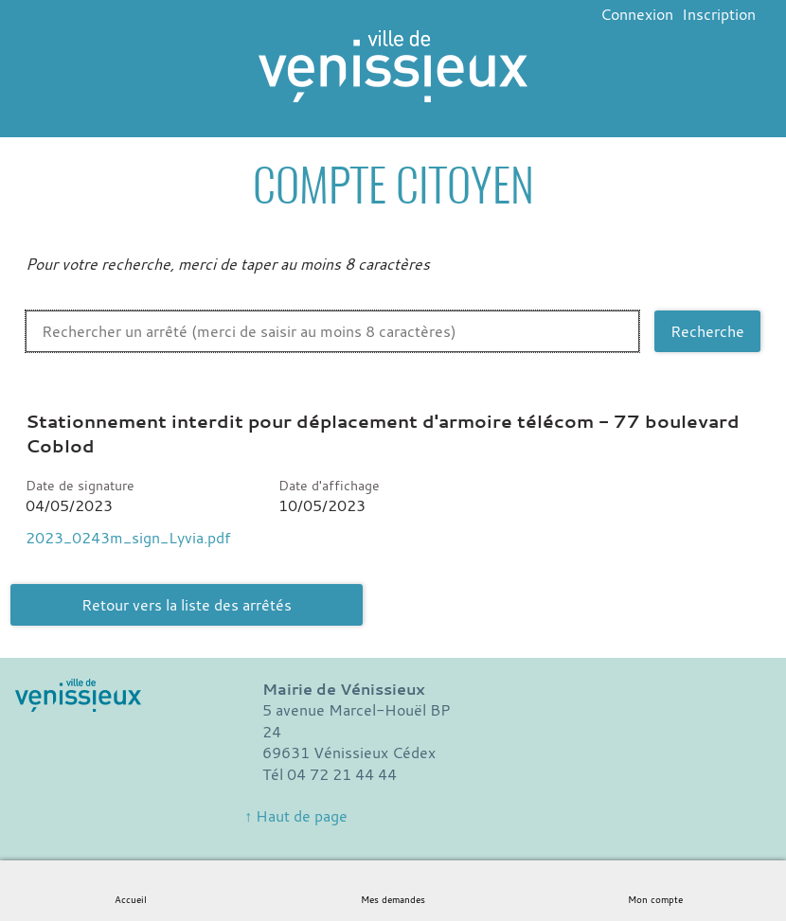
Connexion (636, 14)
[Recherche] (707, 331)
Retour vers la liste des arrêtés (186, 604)
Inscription (719, 14)
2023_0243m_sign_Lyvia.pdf (128, 537)
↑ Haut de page (296, 816)
